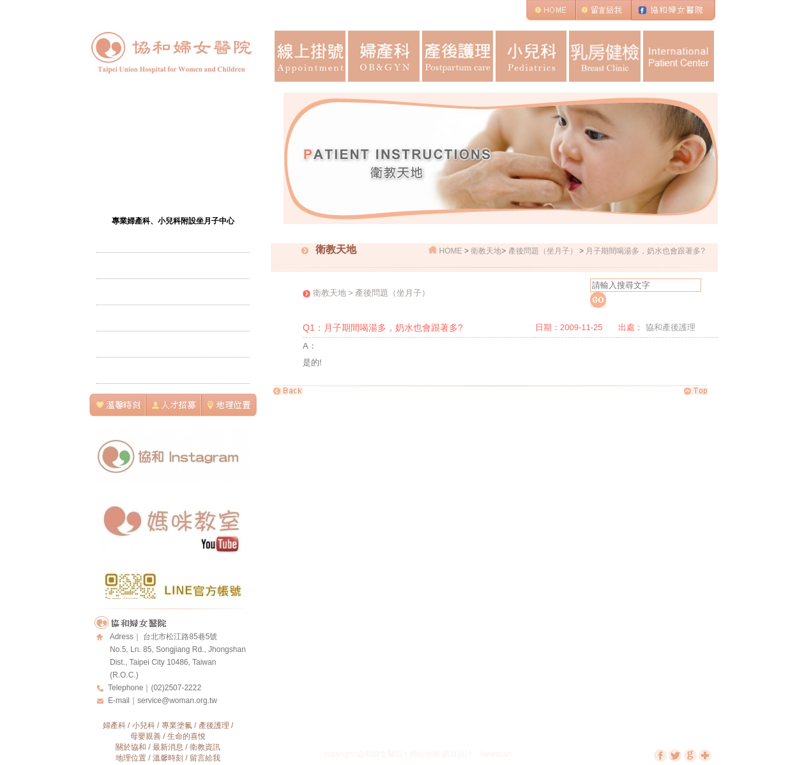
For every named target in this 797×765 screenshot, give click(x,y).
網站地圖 (424, 754)
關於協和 (131, 747)
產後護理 (457, 56)
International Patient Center (678, 56)
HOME (450, 250)
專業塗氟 (177, 725)
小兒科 (531, 56)
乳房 (604, 56)
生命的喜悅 (186, 736)
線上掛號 (310, 56)
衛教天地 (486, 250)
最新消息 (168, 747)
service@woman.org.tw (177, 700)
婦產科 (383, 56)
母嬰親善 (145, 736)
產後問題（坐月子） (542, 250)
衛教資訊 (205, 747)
